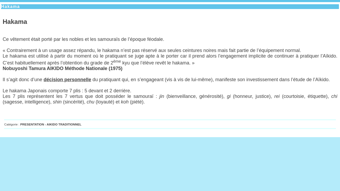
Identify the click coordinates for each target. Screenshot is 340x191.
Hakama (10, 6)
